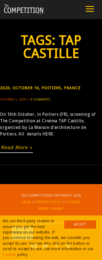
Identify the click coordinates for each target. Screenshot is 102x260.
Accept (80, 224)
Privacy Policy (48, 202)
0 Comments (40, 99)
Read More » (16, 147)
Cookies (73, 202)
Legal (26, 202)
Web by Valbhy (51, 209)
